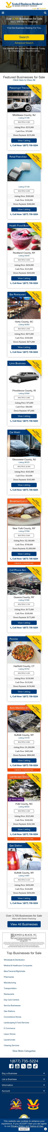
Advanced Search (24, 42)
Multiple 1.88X (24, 398)
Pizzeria (13, 638)
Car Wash (14, 432)
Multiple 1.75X (24, 604)
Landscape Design (20, 776)
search (24, 37)
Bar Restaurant (17, 294)
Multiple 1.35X (24, 811)
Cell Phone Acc (17, 570)
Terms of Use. (37, 1126)
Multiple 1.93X (24, 329)
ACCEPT (24, 1129)
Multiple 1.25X (24, 673)
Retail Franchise (18, 156)
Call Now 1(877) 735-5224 (24, 145)
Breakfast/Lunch (19, 501)
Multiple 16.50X (24, 466)
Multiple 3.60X (24, 260)
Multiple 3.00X (24, 191)
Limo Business (17, 363)
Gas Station (15, 845)
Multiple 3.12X (24, 880)
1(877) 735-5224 (24, 1061)
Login (34, 8)
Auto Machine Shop (20, 707)
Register (42, 8)
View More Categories (24, 1051)
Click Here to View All (24, 80)
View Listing (24, 140)
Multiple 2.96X (24, 742)
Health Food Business (21, 225)
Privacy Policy (18, 1126)
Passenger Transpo (20, 87)
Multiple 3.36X (24, 122)
